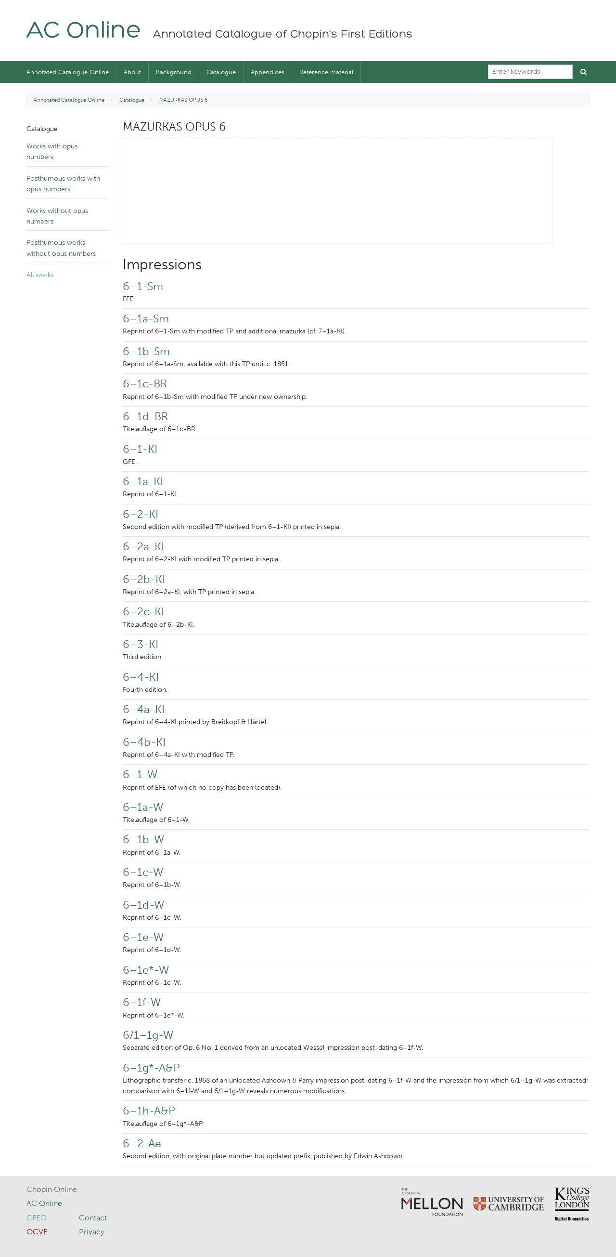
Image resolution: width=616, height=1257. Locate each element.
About (132, 72)
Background (174, 72)
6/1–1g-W (148, 1035)
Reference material (326, 72)
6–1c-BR (145, 383)
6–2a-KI (143, 546)
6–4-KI (141, 677)
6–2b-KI (144, 579)
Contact (93, 1217)
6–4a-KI (144, 709)
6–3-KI (140, 644)
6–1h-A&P (149, 1110)
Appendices (267, 72)
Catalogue (221, 72)
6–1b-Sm (146, 351)
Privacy (91, 1231)
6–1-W (140, 774)
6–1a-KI (143, 481)
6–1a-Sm (146, 318)
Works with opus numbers (51, 151)
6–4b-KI (144, 742)
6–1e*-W (146, 970)
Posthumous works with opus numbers (63, 183)
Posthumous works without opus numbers (61, 247)
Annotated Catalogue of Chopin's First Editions (282, 34)
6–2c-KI (143, 611)
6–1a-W (143, 807)
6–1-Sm (143, 286)
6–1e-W (143, 937)
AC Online (83, 31)
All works (40, 275)
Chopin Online (51, 1189)
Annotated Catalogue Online (67, 72)
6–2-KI (140, 514)
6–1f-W (142, 1002)
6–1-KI (140, 449)
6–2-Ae (142, 1143)
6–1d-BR (145, 416)
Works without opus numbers (57, 216)
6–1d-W (143, 905)
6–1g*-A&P (151, 1067)
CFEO (36, 1217)
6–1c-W (143, 872)
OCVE (37, 1231)
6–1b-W (143, 839)
